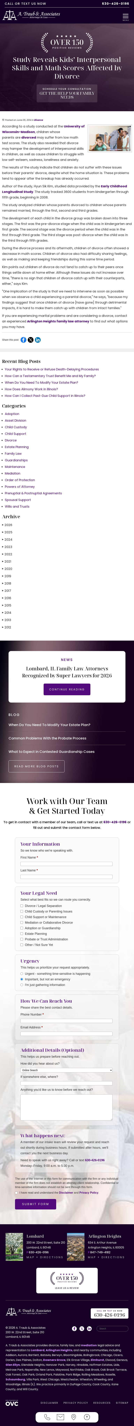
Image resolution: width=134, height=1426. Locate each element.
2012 (6, 625)
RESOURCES (102, 1402)
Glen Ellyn (13, 1364)
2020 (7, 566)
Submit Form (35, 1205)
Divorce (38, 117)
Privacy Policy (88, 1193)
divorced (28, 135)
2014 (6, 610)
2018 (6, 581)
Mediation (12, 471)
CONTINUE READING (67, 687)
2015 (6, 603)
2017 (6, 588)
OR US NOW (109, 1313)
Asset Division (15, 418)
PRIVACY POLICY (76, 1402)
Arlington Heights (59, 1349)
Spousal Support (18, 497)
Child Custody (16, 425)
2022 (7, 552)
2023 (7, 544)
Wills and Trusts (17, 504)
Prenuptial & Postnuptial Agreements (33, 491)
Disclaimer (66, 1193)
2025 (7, 530)
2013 (6, 617)
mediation (89, 1344)
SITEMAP (122, 1402)
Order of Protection (20, 478)
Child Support (15, 431)
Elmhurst (97, 1359)
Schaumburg (15, 1379)
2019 (6, 574)
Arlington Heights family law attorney (58, 319)
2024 (7, 537)
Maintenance (15, 464)
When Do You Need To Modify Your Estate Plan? (41, 380)
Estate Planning (17, 444)
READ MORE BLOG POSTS (40, 767)
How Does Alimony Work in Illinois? (31, 387)
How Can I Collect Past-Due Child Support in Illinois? (45, 393)
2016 (6, 595)
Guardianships (16, 458)
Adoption (12, 411)
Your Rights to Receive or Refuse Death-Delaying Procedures (52, 367)
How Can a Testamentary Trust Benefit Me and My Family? (50, 373)
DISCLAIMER (49, 1402)
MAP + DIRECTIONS (45, 1258)
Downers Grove (54, 1359)
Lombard (37, 1349)
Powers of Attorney (20, 484)
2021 (6, 559)
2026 (7, 522)
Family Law (13, 451)
